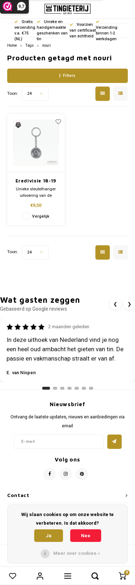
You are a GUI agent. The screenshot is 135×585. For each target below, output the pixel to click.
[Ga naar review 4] (69, 388)
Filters (67, 76)
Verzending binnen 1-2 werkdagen (106, 31)
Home (12, 45)
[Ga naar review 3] (62, 388)
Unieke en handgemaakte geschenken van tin (52, 30)
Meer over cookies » (76, 553)
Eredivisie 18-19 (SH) (36, 181)
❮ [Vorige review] (115, 304)
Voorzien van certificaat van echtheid (82, 30)
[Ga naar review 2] (55, 388)
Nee (85, 535)
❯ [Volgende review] (129, 304)
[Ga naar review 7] (91, 388)
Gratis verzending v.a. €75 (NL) (24, 30)
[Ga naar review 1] (46, 388)
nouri (46, 45)
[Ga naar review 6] (84, 388)
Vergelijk (40, 216)
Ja (48, 535)
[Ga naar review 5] (77, 388)
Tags (29, 45)
